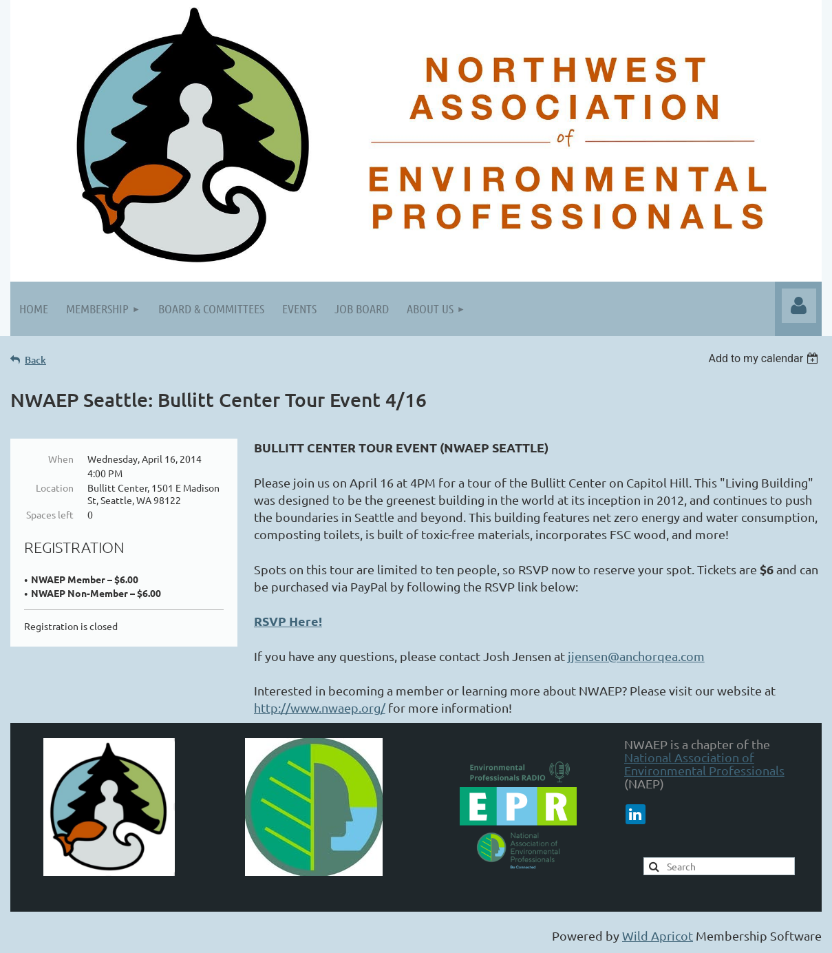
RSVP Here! (288, 621)
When (61, 458)
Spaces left (50, 514)
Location (55, 487)
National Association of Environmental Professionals (704, 763)
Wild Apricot (657, 935)
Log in (799, 306)
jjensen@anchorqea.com (636, 656)
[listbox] (765, 358)
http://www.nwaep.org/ (319, 707)
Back (35, 359)
